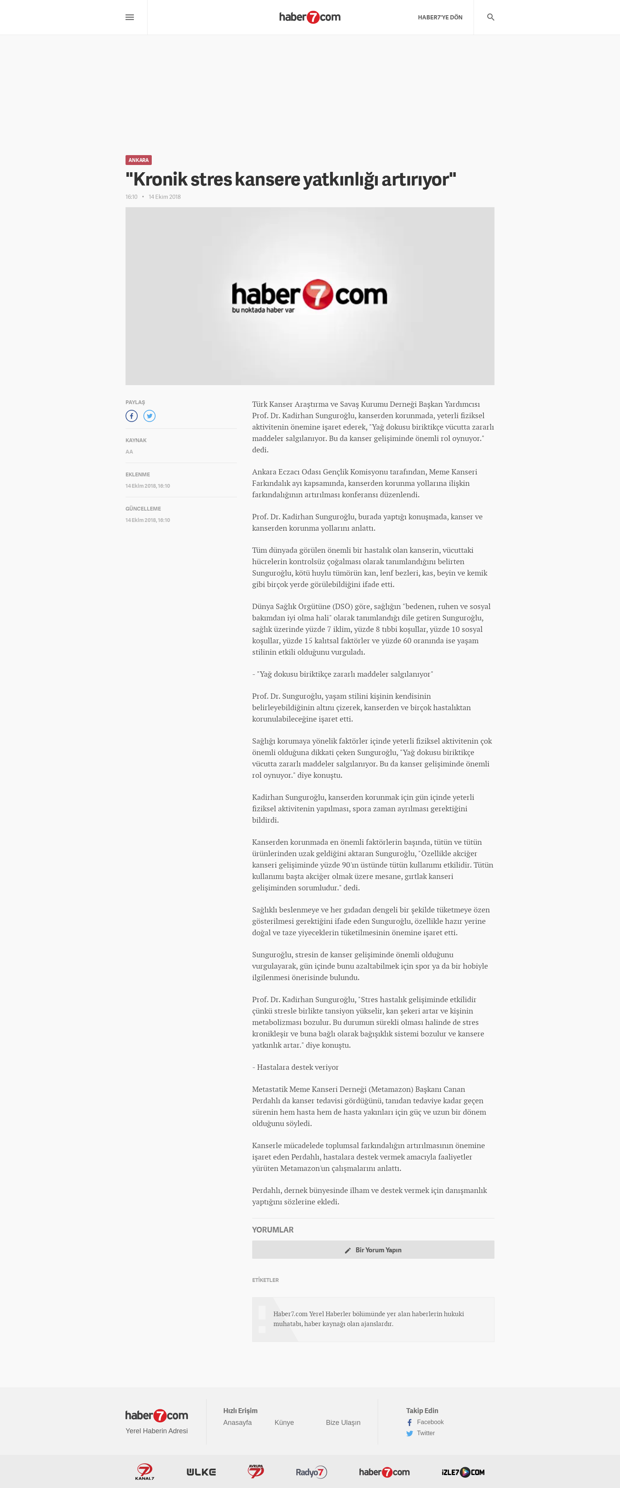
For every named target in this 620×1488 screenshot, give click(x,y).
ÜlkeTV (201, 1471)
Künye (284, 1422)
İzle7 (463, 1471)
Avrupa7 (256, 1471)
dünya (279, 550)
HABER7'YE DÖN (440, 17)
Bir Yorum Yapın (373, 1250)
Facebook (425, 1422)
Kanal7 (144, 1471)
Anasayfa (237, 1422)
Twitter (420, 1433)
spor (360, 808)
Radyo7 (311, 1471)
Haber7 (384, 1471)
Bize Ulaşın (343, 1422)
